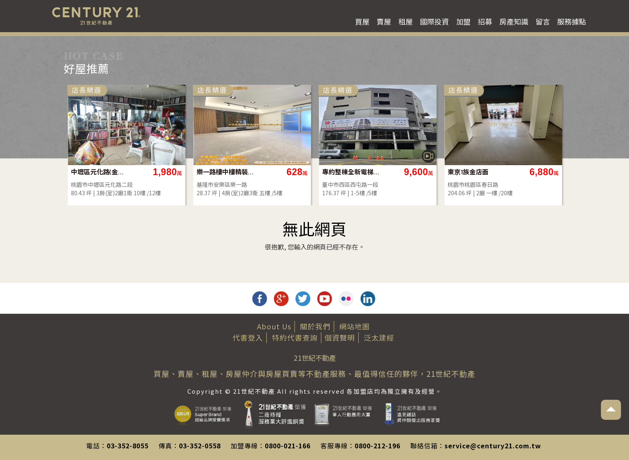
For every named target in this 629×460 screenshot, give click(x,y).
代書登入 (248, 337)
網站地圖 (354, 326)
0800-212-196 (377, 445)
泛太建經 (379, 337)
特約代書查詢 (295, 337)
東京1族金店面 (468, 172)
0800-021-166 (287, 445)
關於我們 (315, 326)
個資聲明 (340, 337)
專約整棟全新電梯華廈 (351, 172)
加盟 (463, 21)
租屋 (405, 21)
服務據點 (571, 21)
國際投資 (434, 21)
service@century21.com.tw (492, 445)
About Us (274, 326)
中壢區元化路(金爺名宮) (100, 172)
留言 (543, 21)
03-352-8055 (127, 445)
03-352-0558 (200, 445)
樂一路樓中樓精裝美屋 (226, 172)
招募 (485, 21)
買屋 (362, 21)
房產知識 (513, 21)
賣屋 (384, 21)
